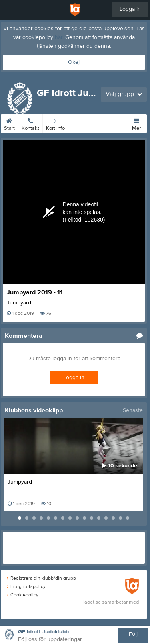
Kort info (55, 122)
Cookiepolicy (22, 595)
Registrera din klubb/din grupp (41, 578)
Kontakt (30, 122)
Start (9, 122)
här (58, 37)
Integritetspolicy (26, 586)
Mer (136, 122)
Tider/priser (84, 122)
